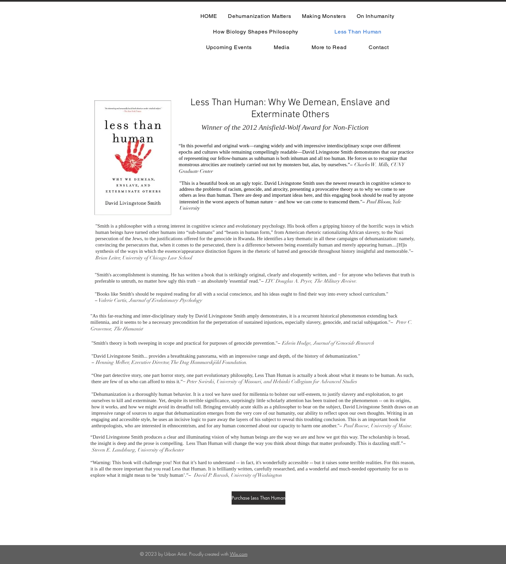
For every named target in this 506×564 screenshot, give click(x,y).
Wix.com (239, 554)
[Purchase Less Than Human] (258, 498)
